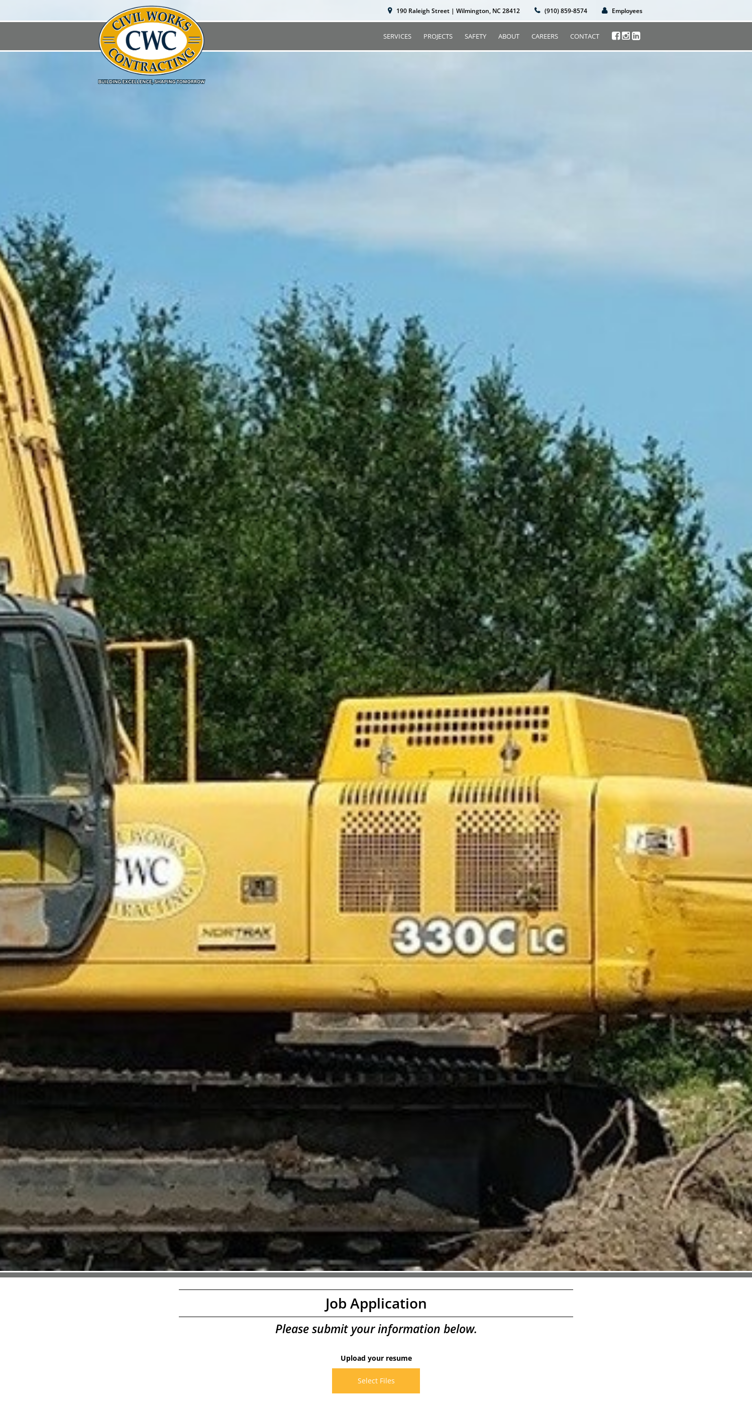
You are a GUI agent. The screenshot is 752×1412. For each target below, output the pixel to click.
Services (397, 36)
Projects (438, 36)
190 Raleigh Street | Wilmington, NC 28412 (458, 11)
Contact (584, 36)
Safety (475, 36)
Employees (627, 11)
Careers (544, 36)
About (508, 36)
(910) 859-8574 (566, 11)
